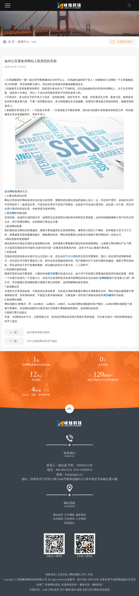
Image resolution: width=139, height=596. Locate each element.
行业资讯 (69, 518)
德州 (73, 589)
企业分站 (63, 574)
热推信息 (51, 574)
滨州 (90, 589)
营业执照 (105, 589)
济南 (50, 589)
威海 (79, 589)
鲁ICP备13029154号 (88, 579)
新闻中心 (23, 41)
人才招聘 (81, 518)
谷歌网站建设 (120, 579)
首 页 (11, 41)
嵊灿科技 (97, 584)
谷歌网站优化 (52, 584)
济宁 (62, 589)
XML (90, 574)
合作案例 (58, 518)
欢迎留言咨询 (124, 41)
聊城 (67, 589)
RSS (83, 574)
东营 (85, 589)
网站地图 (75, 574)
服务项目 (81, 514)
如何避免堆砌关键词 (38, 332)
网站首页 (58, 514)
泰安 (56, 589)
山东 (45, 589)
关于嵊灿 (69, 514)
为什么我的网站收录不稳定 (42, 341)
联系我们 (69, 523)
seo (34, 41)
